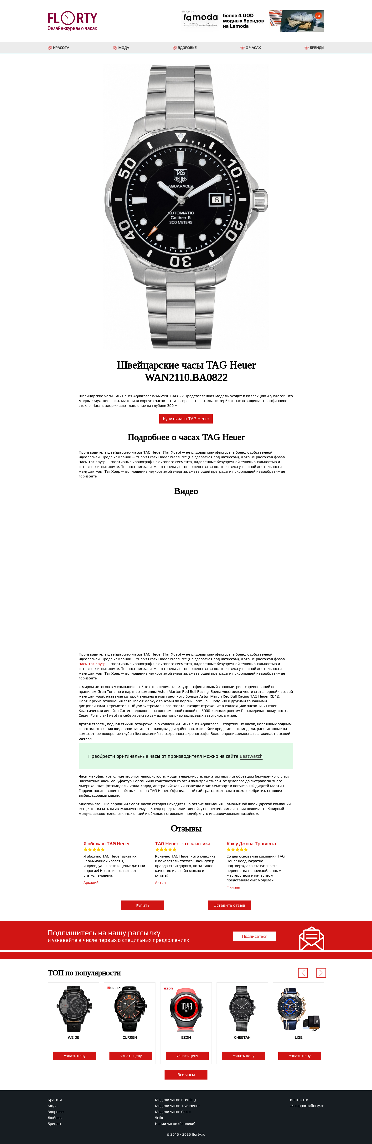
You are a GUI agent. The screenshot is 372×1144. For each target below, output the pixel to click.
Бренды (54, 1123)
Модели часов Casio (173, 1111)
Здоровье (56, 1111)
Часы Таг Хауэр (92, 664)
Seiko (159, 1117)
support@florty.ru (309, 1105)
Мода (52, 1105)
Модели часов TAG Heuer (177, 1105)
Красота (55, 1099)
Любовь (55, 1117)
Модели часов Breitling (175, 1099)
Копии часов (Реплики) (175, 1123)
